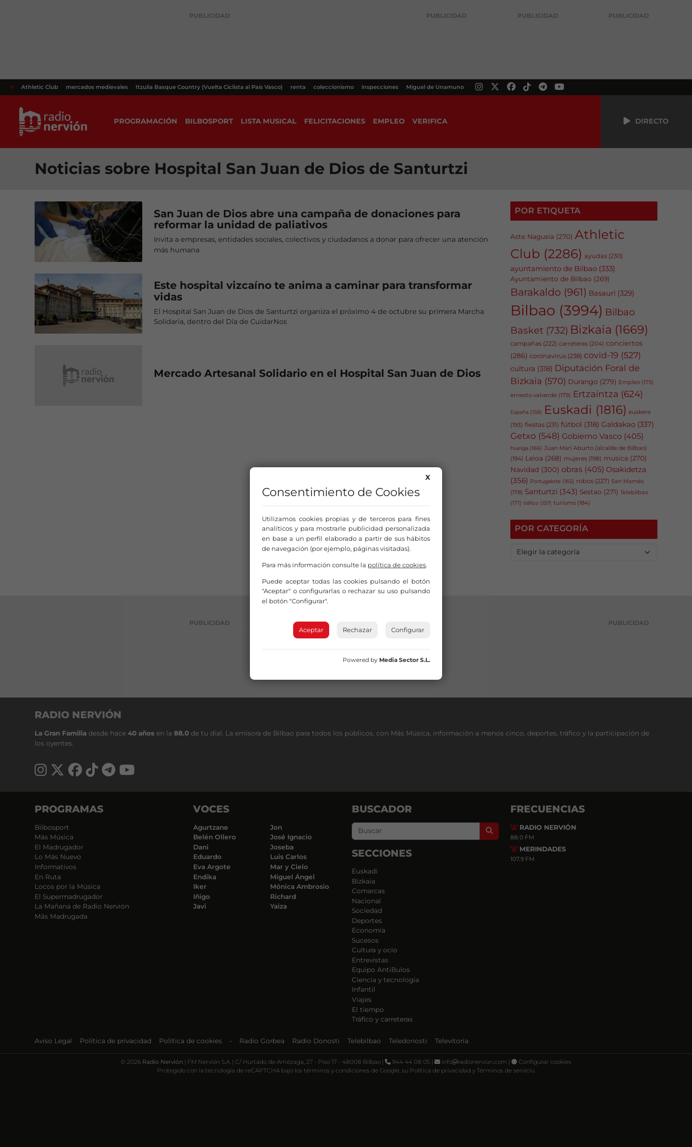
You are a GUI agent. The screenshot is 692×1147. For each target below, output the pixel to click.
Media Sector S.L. (404, 659)
